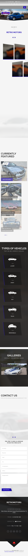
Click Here (18, 521)
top (14, 544)
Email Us (18, 1)
